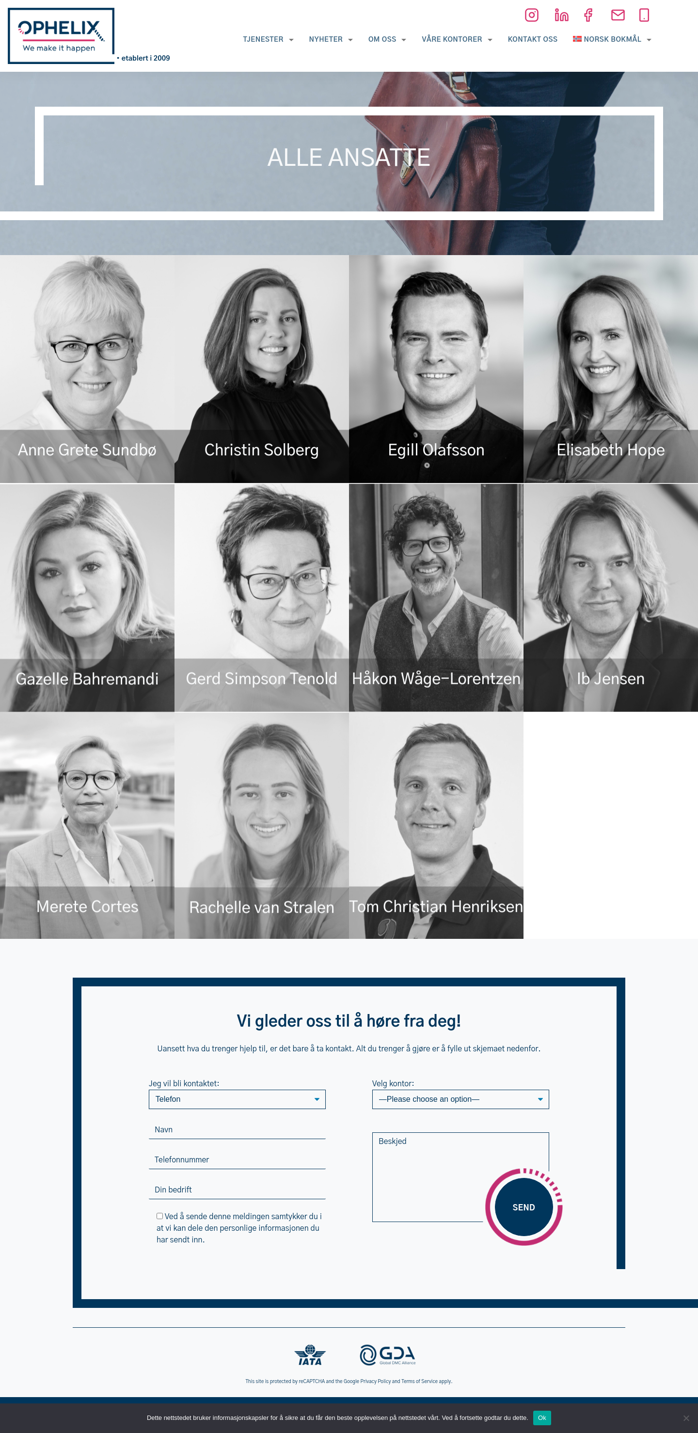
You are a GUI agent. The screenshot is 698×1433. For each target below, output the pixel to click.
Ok (542, 1417)
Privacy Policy (376, 1381)
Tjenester (263, 39)
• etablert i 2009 (143, 58)
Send (524, 1208)
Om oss (382, 39)
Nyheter (326, 39)
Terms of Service (419, 1381)
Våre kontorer (452, 39)
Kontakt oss (533, 39)
